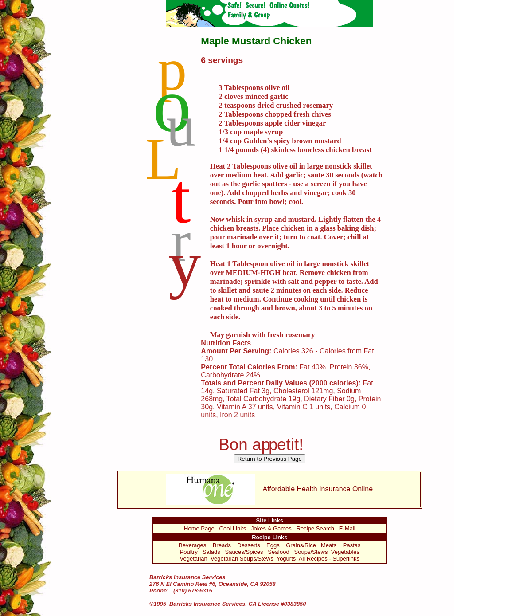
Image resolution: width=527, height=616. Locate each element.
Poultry (189, 552)
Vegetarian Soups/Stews (242, 558)
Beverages (192, 545)
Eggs (273, 545)
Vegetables (345, 552)
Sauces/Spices (244, 552)
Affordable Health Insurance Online (269, 489)
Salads (211, 552)
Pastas (352, 545)
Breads (222, 545)
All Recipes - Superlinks (329, 558)
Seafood (278, 552)
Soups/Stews (311, 552)
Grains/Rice (301, 545)
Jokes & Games (271, 528)
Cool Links (232, 528)
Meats (328, 545)
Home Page (199, 528)
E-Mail (347, 528)
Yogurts (286, 558)
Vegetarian (193, 558)
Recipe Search (315, 528)
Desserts (248, 545)
